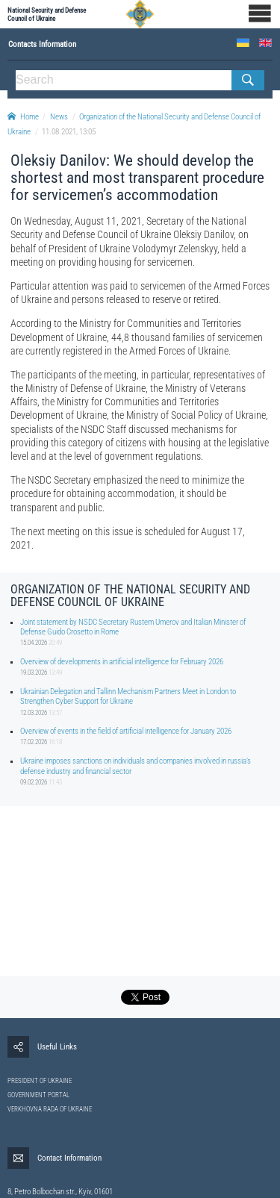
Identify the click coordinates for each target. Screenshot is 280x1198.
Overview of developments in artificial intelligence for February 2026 (121, 662)
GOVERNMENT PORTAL (38, 1095)
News (59, 117)
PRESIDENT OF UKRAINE (39, 1081)
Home (23, 117)
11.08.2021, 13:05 (69, 132)
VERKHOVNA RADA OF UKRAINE (49, 1109)
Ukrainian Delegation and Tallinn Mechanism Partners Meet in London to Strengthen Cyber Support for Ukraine (128, 696)
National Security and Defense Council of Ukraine (46, 14)
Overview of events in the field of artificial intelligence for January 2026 (125, 731)
